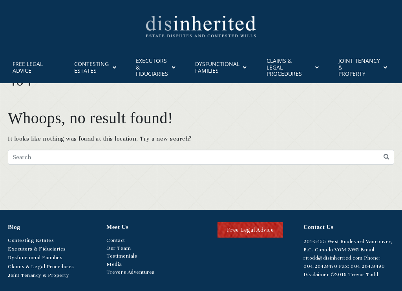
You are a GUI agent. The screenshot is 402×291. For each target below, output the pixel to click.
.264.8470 (320, 266)
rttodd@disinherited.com (333, 258)
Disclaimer (316, 274)
